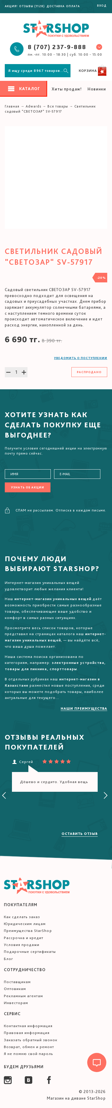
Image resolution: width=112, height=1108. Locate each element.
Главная (12, 106)
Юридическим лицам (25, 923)
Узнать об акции (27, 487)
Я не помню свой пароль (28, 1053)
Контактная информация (28, 1026)
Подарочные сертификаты (30, 951)
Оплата (73, 6)
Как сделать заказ (22, 917)
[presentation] (4, 796)
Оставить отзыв (80, 834)
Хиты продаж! (67, 89)
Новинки (97, 89)
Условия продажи (21, 944)
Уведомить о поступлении (80, 358)
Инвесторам (16, 1002)
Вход (102, 5)
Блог (8, 958)
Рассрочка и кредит (23, 938)
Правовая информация (27, 1032)
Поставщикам (17, 982)
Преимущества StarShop (28, 930)
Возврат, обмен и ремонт (29, 1047)
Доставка (56, 6)
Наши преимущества (84, 708)
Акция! (11, 6)
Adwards (33, 106)
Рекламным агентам (23, 996)
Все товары (57, 106)
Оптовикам (15, 988)
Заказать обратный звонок (30, 1040)
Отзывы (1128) (32, 6)
